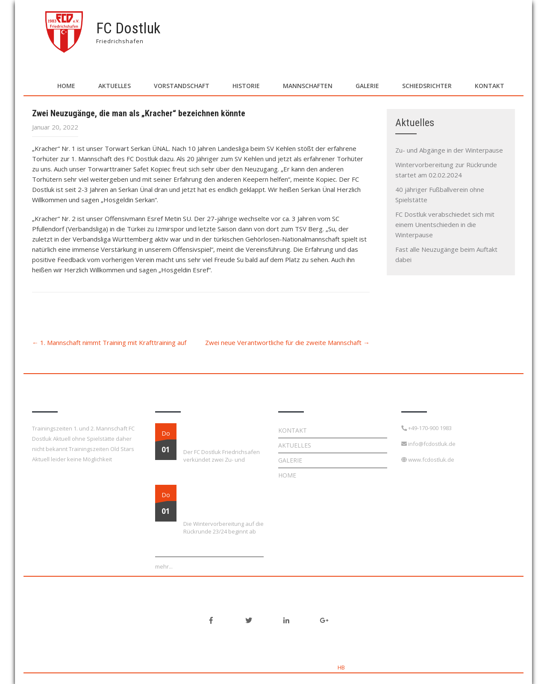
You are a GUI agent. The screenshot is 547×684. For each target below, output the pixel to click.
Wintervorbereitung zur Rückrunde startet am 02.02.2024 (211, 500)
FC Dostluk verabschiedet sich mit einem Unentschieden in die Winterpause (444, 224)
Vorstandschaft (181, 86)
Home (66, 86)
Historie (246, 86)
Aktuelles (114, 86)
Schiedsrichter (427, 86)
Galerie (367, 86)
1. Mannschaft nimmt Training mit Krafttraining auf (109, 342)
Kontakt (489, 86)
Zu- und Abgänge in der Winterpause (449, 150)
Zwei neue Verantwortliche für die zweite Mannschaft (287, 342)
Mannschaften (307, 86)
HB (341, 667)
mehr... (164, 566)
